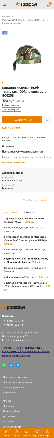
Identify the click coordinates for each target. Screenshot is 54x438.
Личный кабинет (12, 426)
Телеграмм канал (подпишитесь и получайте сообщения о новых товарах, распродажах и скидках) (26, 351)
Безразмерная (11, 109)
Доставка (8, 406)
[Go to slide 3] (6, 82)
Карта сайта (10, 392)
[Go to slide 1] (2, 82)
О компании (9, 416)
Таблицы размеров (36, 200)
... (44, 19)
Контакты (8, 421)
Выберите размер (10, 105)
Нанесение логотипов (15, 377)
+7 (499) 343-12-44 (13, 320)
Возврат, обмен (11, 411)
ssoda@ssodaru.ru (21, 340)
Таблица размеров (13, 387)
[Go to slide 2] (4, 82)
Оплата (7, 400)
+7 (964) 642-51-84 (13, 324)
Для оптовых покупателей (17, 382)
